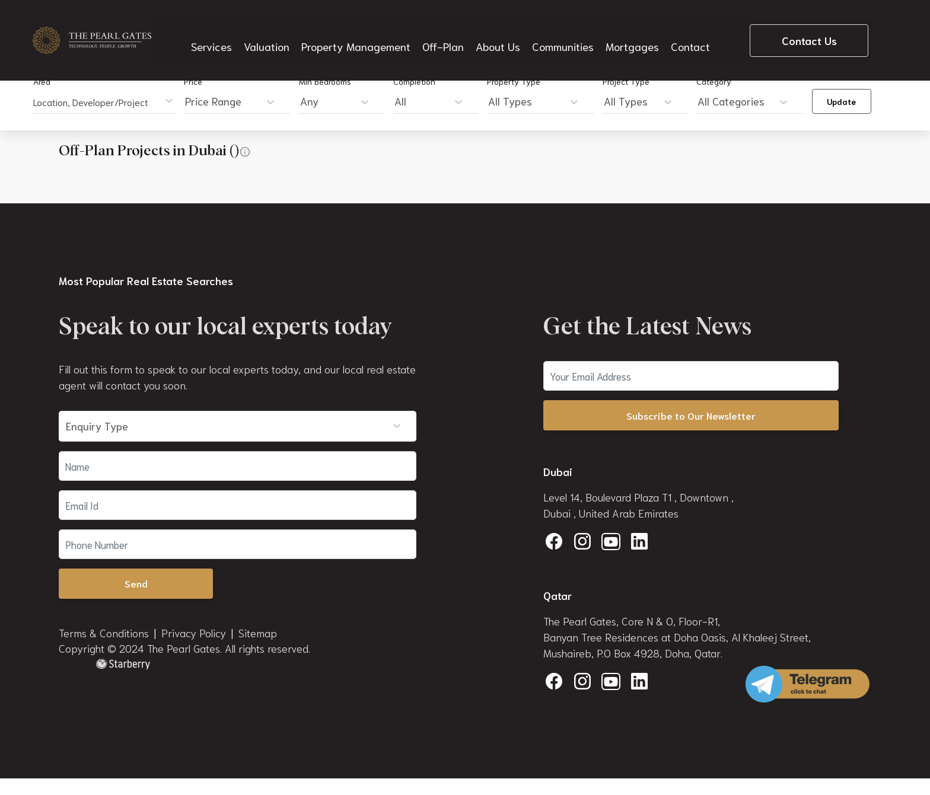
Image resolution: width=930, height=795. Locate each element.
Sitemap (257, 635)
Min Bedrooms (325, 81)
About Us (497, 33)
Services (216, 33)
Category (713, 81)
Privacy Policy (193, 635)
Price (193, 81)
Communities (562, 33)
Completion (414, 81)
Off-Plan (443, 33)
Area (41, 81)
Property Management (357, 33)
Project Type (626, 81)
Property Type (513, 81)
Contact (686, 33)
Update (841, 101)
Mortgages (630, 33)
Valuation (270, 33)
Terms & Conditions (104, 635)
